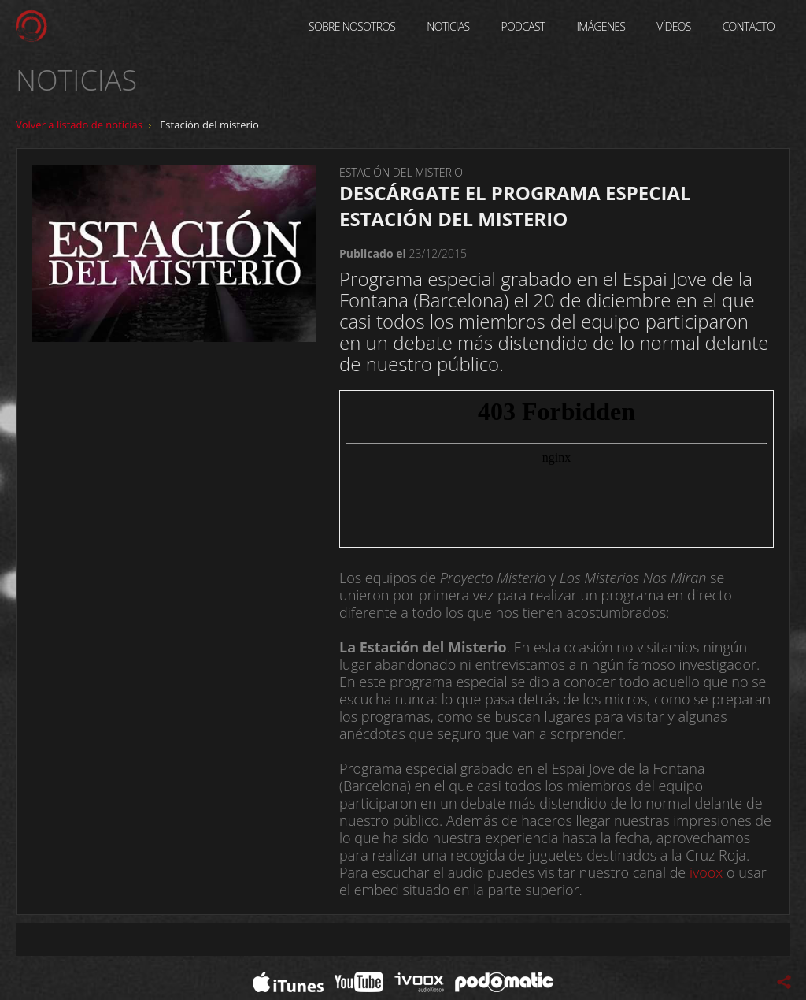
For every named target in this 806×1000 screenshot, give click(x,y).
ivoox (706, 872)
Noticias (448, 26)
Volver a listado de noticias (79, 124)
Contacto (749, 26)
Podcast (523, 26)
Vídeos (673, 26)
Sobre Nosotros (352, 26)
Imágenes (601, 26)
